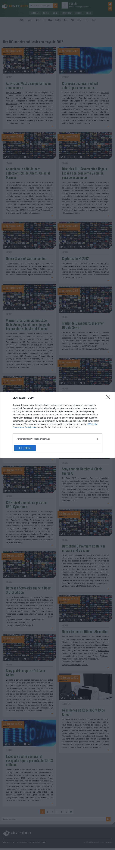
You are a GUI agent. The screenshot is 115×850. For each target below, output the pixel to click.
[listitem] (57, 438)
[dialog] (57, 425)
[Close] (109, 398)
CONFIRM (28, 448)
